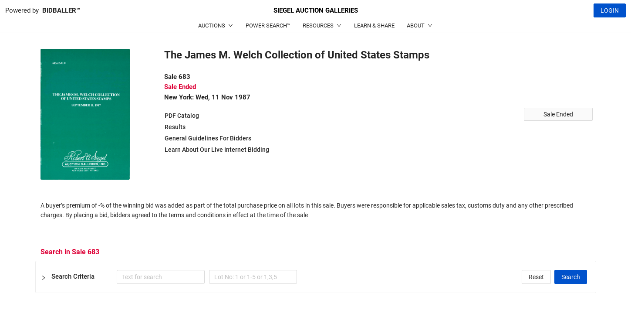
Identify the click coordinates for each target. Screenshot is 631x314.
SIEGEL (315, 10)
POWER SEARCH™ (268, 25)
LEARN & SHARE (374, 25)
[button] (316, 277)
